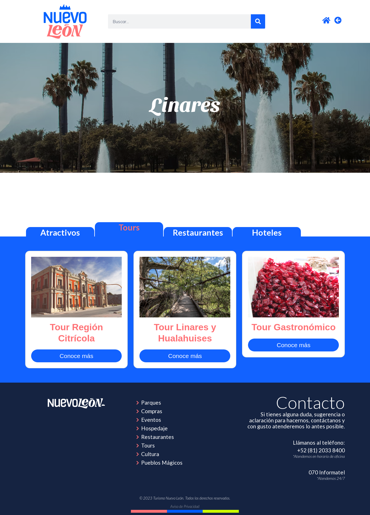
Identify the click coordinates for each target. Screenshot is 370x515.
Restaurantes (198, 232)
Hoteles (267, 232)
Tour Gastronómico (293, 327)
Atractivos (60, 232)
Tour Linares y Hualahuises (185, 332)
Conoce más (76, 356)
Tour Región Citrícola (76, 332)
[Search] (258, 21)
